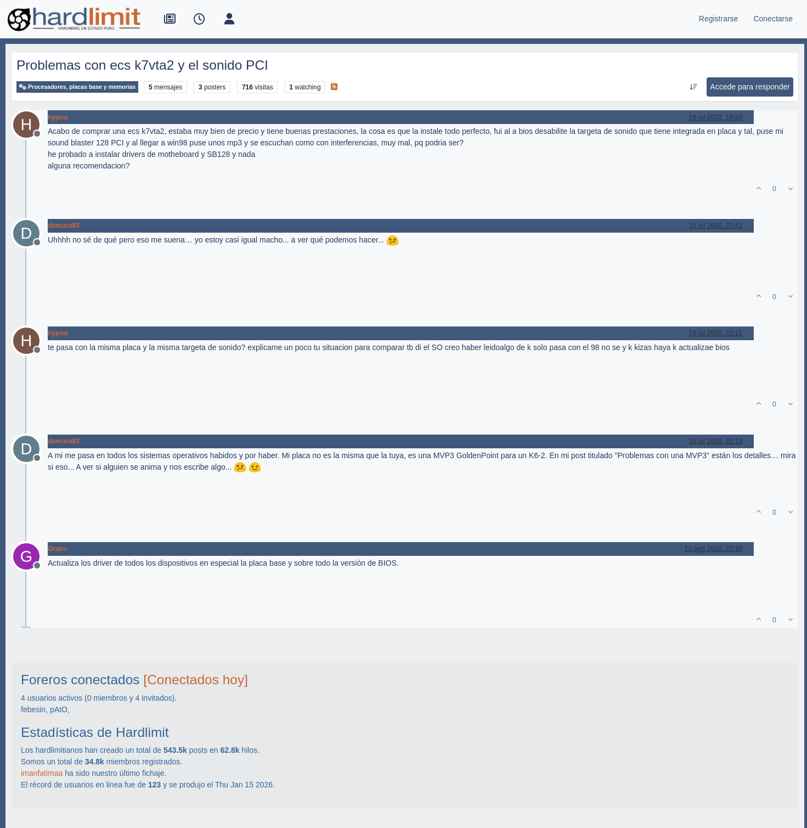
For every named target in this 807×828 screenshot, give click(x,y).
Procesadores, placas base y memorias (77, 87)
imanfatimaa (42, 773)
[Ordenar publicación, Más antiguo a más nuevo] (693, 87)
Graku (57, 549)
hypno (58, 117)
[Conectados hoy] (195, 679)
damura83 (64, 225)
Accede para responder (750, 86)
